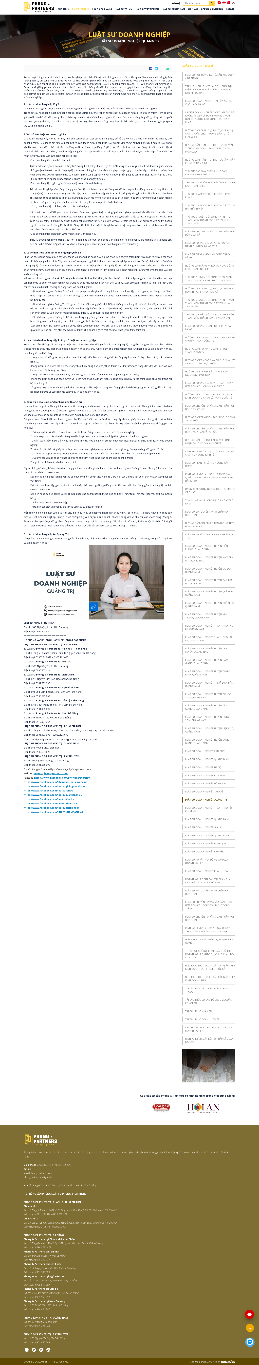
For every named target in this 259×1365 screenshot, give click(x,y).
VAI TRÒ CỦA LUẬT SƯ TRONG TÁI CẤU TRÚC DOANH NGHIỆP (210, 1029)
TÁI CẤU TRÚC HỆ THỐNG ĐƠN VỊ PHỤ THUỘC (206, 990)
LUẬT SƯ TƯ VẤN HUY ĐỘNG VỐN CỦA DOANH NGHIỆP (206, 861)
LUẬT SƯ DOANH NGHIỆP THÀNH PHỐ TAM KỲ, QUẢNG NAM (209, 627)
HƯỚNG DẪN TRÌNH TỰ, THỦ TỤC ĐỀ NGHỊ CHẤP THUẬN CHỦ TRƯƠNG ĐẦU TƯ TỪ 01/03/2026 (209, 133)
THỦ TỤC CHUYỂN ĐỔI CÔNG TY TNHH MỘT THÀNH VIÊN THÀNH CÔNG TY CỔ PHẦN (209, 316)
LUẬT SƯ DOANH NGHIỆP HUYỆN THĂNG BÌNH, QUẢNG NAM (208, 673)
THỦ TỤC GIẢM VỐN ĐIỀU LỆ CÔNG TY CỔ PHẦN (208, 195)
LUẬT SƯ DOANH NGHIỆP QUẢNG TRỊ (206, 799)
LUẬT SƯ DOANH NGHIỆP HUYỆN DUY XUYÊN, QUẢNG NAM (206, 650)
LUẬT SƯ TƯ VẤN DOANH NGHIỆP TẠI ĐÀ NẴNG (208, 327)
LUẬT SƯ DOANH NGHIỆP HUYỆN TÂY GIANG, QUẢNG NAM (206, 707)
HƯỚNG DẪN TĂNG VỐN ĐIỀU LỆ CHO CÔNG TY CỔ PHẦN (210, 419)
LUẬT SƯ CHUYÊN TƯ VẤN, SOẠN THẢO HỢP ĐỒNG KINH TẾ (210, 918)
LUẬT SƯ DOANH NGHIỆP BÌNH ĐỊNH (205, 843)
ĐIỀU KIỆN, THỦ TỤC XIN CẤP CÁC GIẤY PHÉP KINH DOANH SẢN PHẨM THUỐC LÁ (210, 967)
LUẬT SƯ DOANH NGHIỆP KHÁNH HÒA (206, 871)
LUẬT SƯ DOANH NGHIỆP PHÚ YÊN (204, 851)
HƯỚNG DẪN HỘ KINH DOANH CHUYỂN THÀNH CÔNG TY (207, 350)
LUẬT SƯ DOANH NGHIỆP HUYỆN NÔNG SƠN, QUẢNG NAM (207, 718)
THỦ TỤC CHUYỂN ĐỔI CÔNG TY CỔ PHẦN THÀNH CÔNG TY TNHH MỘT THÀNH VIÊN (208, 278)
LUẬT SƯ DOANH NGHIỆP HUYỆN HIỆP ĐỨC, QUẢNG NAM (209, 730)
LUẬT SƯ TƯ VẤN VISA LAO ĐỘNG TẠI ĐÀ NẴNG (208, 256)
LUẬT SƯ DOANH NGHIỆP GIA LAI (203, 827)
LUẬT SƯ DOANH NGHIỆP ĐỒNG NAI (205, 783)
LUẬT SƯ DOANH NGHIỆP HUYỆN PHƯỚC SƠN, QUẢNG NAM (208, 695)
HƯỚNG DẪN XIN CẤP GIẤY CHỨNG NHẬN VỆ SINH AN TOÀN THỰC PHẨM (210, 362)
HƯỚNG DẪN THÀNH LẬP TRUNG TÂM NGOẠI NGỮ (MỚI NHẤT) (206, 373)
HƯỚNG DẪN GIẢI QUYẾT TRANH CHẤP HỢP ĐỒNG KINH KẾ (209, 524)
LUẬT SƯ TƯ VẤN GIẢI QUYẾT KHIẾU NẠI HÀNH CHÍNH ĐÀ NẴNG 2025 (207, 244)
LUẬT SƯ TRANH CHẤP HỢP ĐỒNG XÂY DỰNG (206, 464)
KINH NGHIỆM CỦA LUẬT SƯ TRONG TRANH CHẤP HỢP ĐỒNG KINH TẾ (209, 453)
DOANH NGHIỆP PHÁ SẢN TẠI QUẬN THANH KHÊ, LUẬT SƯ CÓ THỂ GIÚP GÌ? (209, 881)
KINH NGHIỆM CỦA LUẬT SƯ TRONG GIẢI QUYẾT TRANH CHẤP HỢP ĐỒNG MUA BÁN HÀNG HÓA (209, 477)
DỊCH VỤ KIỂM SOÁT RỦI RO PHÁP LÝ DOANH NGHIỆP (210, 1040)
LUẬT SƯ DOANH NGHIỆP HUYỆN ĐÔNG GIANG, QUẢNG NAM (207, 741)
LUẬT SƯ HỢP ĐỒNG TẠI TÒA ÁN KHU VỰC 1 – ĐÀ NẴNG (210, 76)
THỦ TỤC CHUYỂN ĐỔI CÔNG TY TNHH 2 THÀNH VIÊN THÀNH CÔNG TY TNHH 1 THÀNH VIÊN (207, 220)
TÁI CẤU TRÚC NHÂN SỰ (198, 1011)
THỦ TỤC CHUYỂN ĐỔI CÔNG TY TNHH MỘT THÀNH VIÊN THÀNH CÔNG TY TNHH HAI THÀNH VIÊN (209, 303)
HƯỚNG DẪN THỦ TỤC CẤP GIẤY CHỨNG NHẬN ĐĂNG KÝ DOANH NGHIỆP (207, 441)
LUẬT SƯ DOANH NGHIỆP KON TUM (205, 775)
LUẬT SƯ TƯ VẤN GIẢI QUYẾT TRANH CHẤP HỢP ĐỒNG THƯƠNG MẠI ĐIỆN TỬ (209, 384)
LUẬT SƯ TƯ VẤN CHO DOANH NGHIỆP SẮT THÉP (209, 536)
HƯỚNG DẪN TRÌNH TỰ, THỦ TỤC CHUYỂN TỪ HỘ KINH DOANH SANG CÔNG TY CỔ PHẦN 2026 (209, 148)
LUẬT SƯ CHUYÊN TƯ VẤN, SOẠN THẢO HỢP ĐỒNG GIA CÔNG (210, 407)
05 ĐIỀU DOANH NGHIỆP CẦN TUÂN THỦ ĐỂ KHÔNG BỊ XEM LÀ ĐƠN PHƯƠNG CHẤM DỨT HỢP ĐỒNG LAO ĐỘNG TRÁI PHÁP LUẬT (209, 117)
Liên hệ (176, 3)
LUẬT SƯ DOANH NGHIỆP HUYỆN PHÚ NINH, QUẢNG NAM (210, 604)
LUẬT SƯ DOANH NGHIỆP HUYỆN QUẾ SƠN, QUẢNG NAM (209, 593)
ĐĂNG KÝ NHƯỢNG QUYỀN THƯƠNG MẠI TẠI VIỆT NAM (210, 490)
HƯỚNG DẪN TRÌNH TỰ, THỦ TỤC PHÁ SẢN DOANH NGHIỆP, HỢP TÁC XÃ (209, 290)
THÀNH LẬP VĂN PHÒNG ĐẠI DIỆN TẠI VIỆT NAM (209, 502)
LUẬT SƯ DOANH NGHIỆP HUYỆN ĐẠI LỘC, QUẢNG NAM (208, 570)
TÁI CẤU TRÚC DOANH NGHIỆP (202, 1019)
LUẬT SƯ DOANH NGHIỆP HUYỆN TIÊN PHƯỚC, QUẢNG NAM (206, 547)
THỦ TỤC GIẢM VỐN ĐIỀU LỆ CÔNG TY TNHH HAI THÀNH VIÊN (210, 207)
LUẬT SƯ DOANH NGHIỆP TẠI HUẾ (204, 791)
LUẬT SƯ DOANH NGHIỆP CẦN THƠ (204, 751)
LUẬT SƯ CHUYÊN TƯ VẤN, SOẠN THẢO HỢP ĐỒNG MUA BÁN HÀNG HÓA (210, 430)
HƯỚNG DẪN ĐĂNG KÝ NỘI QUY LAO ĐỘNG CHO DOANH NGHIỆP (209, 267)
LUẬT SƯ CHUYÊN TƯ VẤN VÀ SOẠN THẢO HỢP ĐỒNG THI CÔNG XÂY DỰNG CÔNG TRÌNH (208, 905)
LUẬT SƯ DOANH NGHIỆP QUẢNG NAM (207, 819)
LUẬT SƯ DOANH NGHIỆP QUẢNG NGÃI (207, 835)
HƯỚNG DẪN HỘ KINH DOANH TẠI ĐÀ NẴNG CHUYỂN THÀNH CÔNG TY (210, 339)
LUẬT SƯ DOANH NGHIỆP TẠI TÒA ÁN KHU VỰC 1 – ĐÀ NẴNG (209, 102)
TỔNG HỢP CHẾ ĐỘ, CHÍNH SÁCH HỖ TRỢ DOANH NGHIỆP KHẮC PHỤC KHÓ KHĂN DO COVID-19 (209, 954)
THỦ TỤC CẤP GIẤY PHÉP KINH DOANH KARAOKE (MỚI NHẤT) (206, 173)
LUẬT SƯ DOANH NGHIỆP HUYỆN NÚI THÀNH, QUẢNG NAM (206, 616)
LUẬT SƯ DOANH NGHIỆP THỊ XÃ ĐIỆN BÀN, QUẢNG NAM (209, 684)
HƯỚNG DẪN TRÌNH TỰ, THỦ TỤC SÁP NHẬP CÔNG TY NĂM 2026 (210, 161)
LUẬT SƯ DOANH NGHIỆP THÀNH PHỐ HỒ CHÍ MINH (208, 809)
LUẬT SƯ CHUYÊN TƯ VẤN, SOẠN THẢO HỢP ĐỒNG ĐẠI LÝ (210, 233)
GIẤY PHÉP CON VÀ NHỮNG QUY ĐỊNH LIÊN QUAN (209, 941)
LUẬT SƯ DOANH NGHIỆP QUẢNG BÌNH (207, 759)
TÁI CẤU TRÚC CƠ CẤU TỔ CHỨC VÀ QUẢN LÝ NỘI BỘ (208, 1001)
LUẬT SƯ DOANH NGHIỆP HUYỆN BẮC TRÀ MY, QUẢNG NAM (208, 581)
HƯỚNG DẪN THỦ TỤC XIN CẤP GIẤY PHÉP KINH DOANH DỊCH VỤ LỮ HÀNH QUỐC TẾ (208, 396)
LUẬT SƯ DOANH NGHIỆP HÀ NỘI (203, 767)
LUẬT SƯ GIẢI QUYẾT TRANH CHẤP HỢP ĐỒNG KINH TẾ (207, 513)
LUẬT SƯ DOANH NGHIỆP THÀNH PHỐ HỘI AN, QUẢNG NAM (209, 638)
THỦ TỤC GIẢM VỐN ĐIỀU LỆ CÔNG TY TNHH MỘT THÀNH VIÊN (210, 184)
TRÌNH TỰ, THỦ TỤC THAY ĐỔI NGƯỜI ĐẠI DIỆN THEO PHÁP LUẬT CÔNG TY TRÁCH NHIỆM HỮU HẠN (208, 89)
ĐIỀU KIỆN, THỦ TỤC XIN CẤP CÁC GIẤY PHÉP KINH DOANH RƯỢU (210, 978)
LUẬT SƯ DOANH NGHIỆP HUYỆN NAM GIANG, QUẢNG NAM (206, 661)
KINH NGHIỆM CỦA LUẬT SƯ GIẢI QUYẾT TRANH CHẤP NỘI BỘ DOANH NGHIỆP (207, 929)
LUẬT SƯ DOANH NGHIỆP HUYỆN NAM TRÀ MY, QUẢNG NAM (209, 559)
